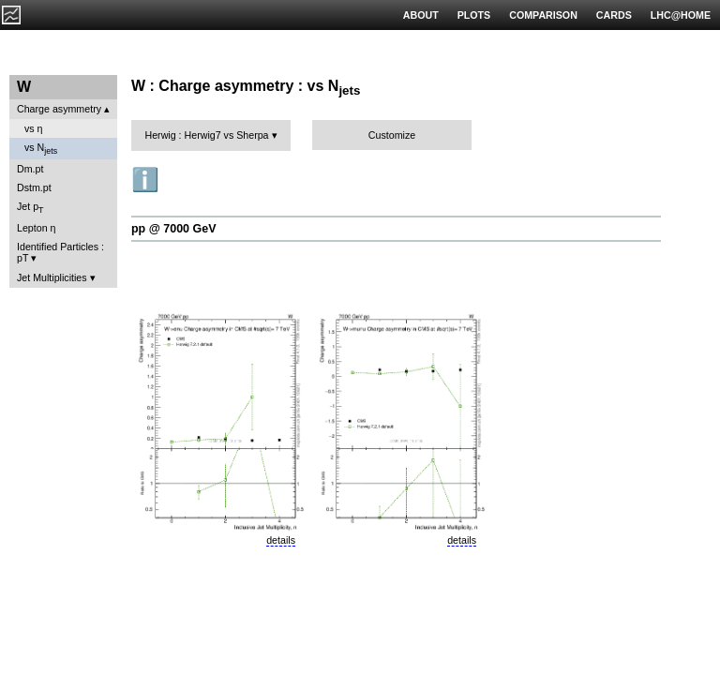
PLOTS (474, 15)
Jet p (30, 208)
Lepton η (36, 227)
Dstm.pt (34, 187)
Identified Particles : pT (60, 252)
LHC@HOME (681, 15)
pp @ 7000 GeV (173, 228)
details (280, 540)
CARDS (614, 15)
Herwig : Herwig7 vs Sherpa (206, 135)
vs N (40, 149)
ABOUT (421, 15)
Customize (391, 135)
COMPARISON (543, 15)
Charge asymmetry (59, 108)
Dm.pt (30, 168)
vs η (33, 128)
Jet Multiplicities (52, 277)
